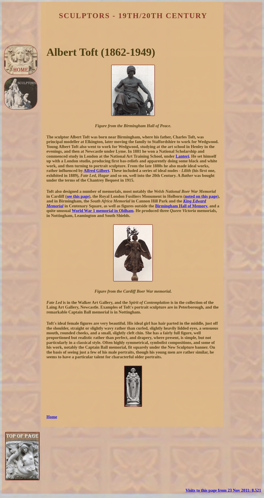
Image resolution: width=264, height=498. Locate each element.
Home (51, 416)
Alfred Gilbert (96, 170)
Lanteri (182, 156)
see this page (78, 196)
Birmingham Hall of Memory (181, 206)
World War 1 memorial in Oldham (103, 210)
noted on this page (201, 196)
